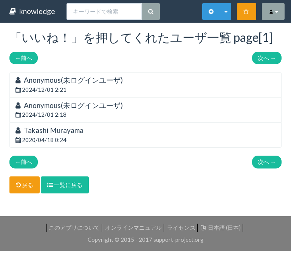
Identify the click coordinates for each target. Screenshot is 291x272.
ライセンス (181, 227)
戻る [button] (24, 184)
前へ (23, 57)
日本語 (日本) (221, 227)
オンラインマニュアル (133, 227)
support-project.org (178, 239)
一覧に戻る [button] (64, 184)
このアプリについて (74, 227)
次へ (267, 57)
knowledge (32, 11)
